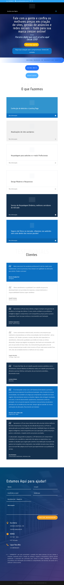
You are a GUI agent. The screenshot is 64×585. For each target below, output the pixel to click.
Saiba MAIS (32, 68)
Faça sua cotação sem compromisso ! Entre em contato (32, 51)
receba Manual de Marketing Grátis (44, 60)
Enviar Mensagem (47, 517)
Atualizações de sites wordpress (22, 132)
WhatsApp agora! (31, 45)
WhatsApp (32, 75)
